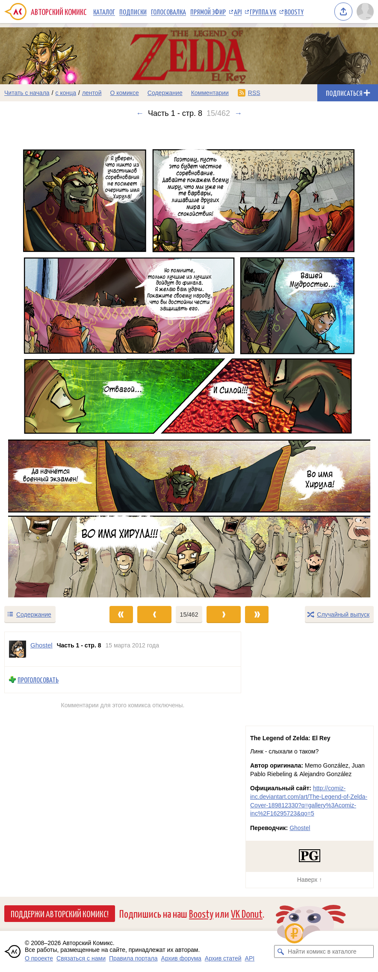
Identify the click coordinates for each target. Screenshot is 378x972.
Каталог (104, 11)
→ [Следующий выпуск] (238, 113)
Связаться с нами (81, 958)
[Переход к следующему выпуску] (189, 361)
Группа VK (263, 11)
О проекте (39, 958)
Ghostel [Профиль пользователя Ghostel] (41, 645)
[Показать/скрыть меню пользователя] (365, 11)
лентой (92, 92)
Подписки (133, 11)
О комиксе (124, 92)
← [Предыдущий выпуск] (140, 113)
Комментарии (210, 92)
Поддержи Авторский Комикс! (60, 913)
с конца (66, 92)
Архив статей (223, 958)
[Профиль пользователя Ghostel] (17, 649)
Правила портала (133, 958)
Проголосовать (38, 679)
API (238, 11)
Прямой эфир (208, 11)
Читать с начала (27, 92)
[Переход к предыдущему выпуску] (47, 361)
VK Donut (247, 913)
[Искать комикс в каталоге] (280, 951)
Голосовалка (168, 11)
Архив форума (181, 958)
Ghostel (299, 827)
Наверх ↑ (309, 879)
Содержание (165, 92)
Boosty (294, 11)
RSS (254, 92)
